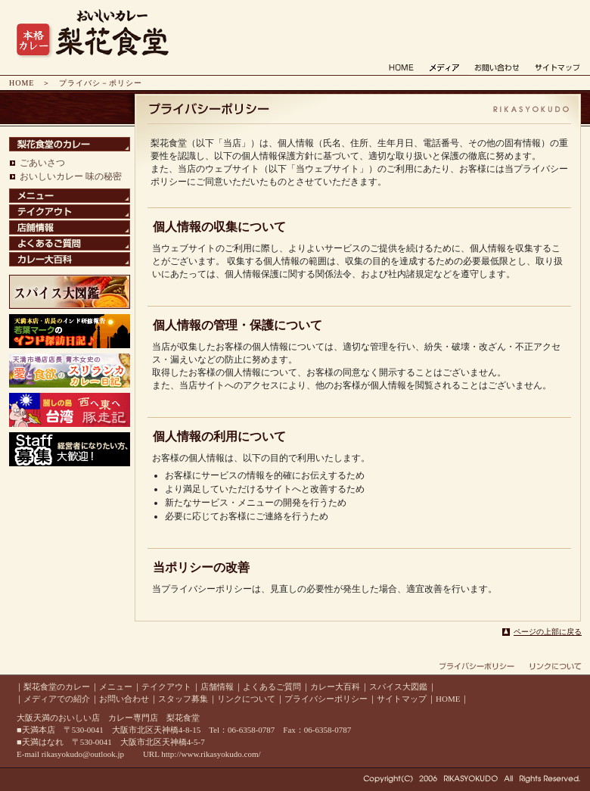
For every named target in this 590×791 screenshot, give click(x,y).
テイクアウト (166, 686)
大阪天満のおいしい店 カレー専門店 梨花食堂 (108, 717)
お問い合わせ (124, 698)
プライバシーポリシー (326, 698)
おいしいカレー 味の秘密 (71, 176)
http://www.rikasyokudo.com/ (210, 753)
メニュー (115, 686)
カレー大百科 (335, 686)
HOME (21, 83)
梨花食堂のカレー (56, 686)
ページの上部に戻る (548, 632)
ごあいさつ (42, 162)
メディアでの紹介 (56, 698)
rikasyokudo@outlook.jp (83, 753)
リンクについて (246, 698)
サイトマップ (402, 698)
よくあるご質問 (272, 686)
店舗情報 (217, 686)
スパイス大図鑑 (398, 686)
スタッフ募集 (183, 698)
